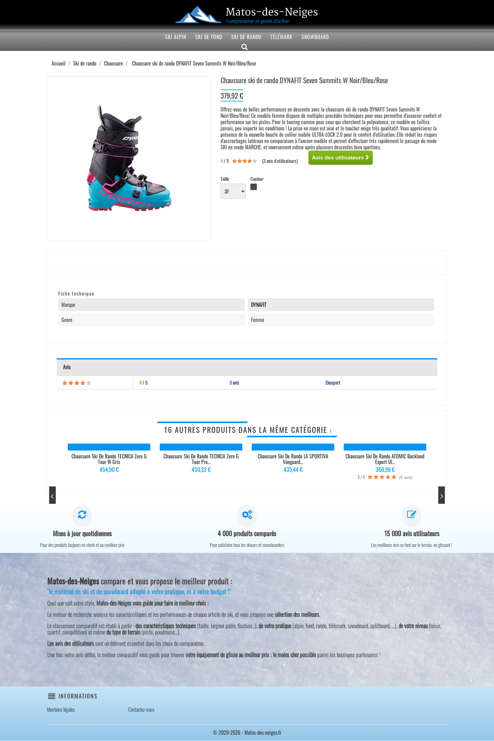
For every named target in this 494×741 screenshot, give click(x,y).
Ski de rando (246, 37)
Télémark (281, 37)
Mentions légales (61, 710)
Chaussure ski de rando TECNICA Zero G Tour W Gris (109, 459)
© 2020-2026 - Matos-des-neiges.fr (247, 733)
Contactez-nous (141, 710)
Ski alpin (175, 37)
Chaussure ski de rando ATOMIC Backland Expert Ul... (385, 459)
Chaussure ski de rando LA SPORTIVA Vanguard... (293, 459)
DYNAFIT (259, 304)
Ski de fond (208, 37)
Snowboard (315, 37)
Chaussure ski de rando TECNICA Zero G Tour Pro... (201, 459)
